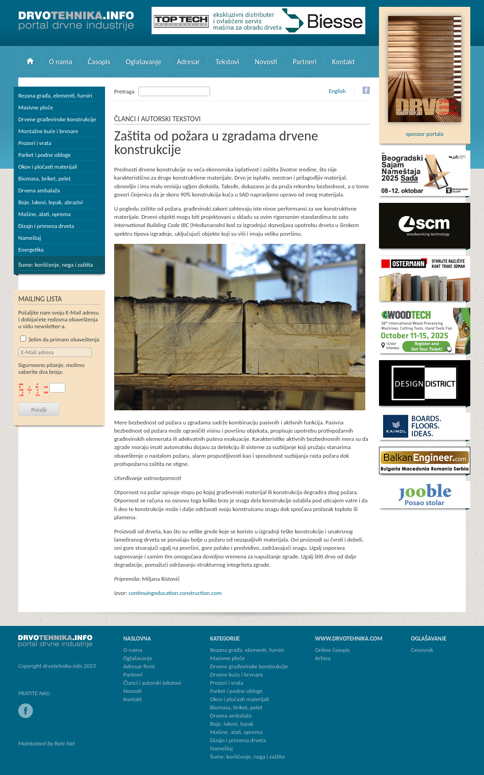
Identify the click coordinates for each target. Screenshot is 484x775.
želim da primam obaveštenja (60, 339)
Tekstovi (227, 61)
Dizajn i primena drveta (46, 225)
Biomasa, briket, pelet (44, 178)
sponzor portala (424, 130)
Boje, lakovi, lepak (231, 723)
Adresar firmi (139, 666)
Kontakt (343, 61)
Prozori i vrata (34, 143)
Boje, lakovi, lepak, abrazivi (50, 202)
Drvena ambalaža (39, 190)
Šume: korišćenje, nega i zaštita (55, 264)
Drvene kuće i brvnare (236, 674)
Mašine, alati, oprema (44, 214)
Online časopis (332, 649)
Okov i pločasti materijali (47, 166)
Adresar (188, 61)
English (337, 91)
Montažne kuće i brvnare (48, 131)
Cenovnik (422, 649)
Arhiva (323, 658)
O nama (61, 61)
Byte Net (64, 743)
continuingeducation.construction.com (175, 592)
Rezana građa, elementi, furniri (55, 95)
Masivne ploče (35, 107)
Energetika (31, 249)
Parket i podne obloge (44, 154)
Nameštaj (29, 237)
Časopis (99, 61)
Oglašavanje (143, 61)
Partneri (304, 61)
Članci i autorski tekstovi (152, 682)
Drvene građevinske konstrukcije (57, 119)
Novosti (266, 61)
